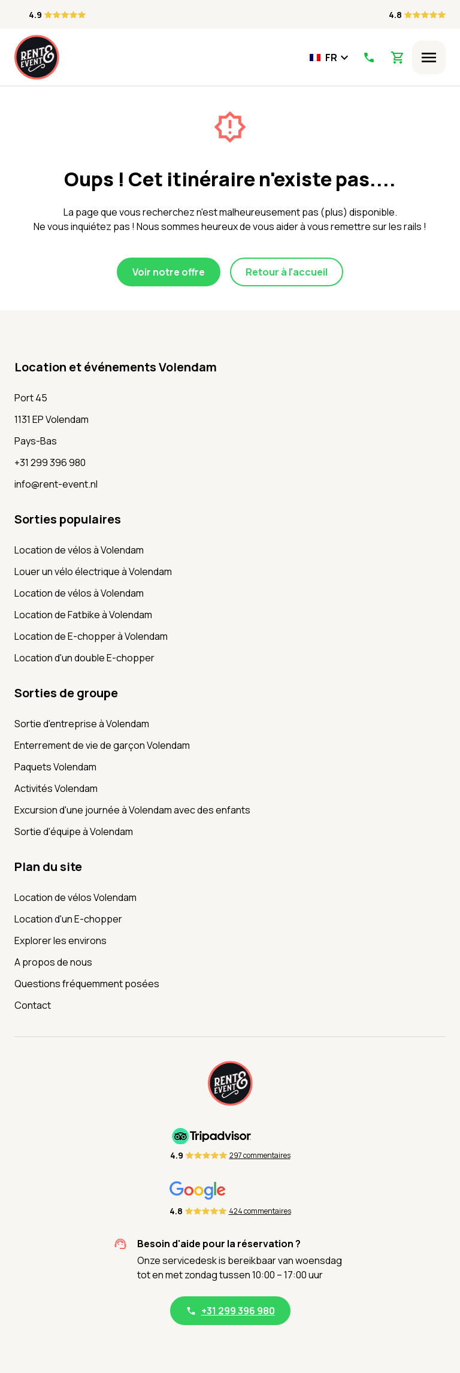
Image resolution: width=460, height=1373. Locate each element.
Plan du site (48, 866)
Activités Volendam (56, 788)
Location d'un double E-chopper (84, 657)
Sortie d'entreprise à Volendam (81, 723)
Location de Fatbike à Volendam (83, 614)
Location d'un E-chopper (68, 919)
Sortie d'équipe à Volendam (73, 831)
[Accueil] (36, 57)
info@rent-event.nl (56, 484)
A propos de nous (53, 962)
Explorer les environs (60, 940)
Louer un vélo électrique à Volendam (93, 571)
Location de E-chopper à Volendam (91, 636)
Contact (32, 1005)
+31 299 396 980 (50, 462)
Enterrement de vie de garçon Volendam (102, 745)
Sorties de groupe (66, 693)
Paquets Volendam (55, 766)
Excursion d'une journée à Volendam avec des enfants (132, 809)
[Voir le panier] (397, 57)
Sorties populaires (67, 519)
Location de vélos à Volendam (79, 550)
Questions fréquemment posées (86, 983)
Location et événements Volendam (115, 367)
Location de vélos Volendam (75, 897)
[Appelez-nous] (368, 57)
